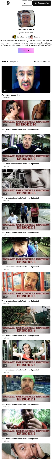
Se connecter (41, 3)
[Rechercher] (24, 3)
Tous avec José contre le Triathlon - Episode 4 (20, 336)
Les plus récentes (41, 61)
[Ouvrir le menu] (4, 3)
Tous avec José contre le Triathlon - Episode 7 (20, 232)
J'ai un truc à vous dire (11, 95)
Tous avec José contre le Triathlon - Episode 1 (20, 404)
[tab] (5, 61)
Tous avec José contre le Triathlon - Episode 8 (20, 198)
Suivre (26, 50)
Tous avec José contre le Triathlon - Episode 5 (20, 301)
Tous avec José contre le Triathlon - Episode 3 (20, 370)
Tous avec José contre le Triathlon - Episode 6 (20, 267)
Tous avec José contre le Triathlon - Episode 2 (20, 439)
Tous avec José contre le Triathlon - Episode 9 (20, 164)
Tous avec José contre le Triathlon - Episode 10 (21, 129)
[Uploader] (29, 3)
